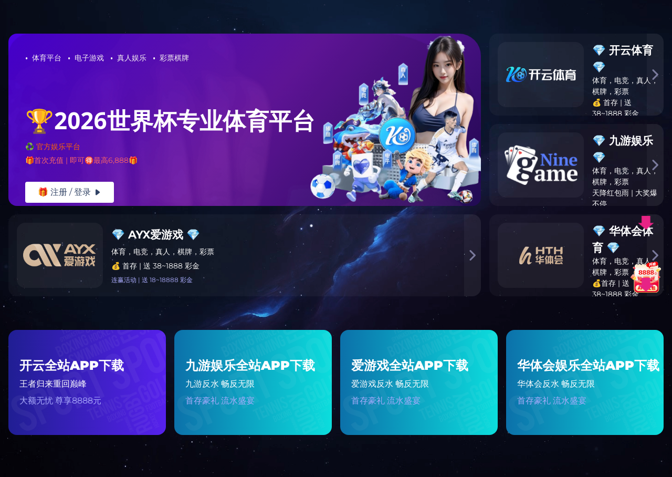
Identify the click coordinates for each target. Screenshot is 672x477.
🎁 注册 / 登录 (69, 192)
